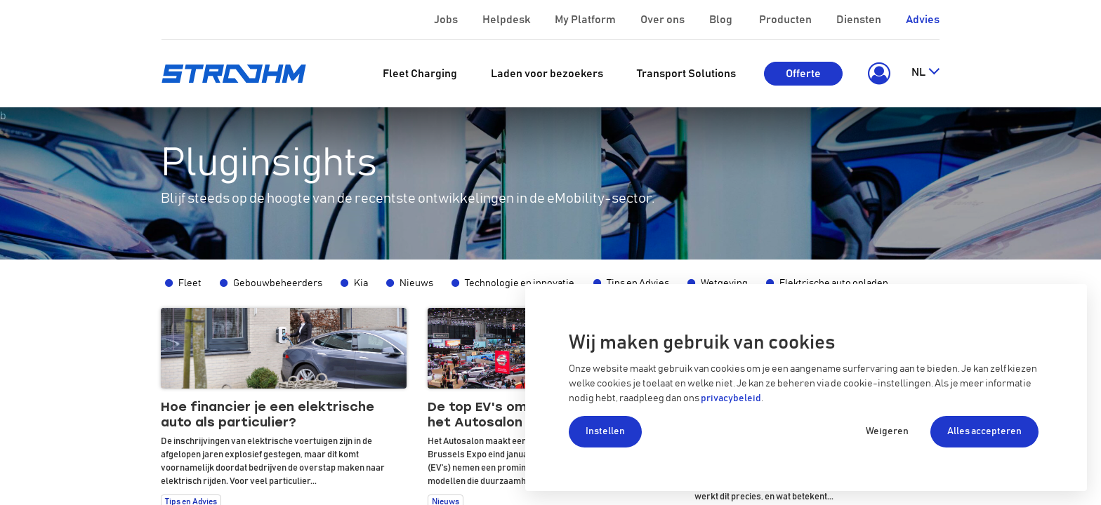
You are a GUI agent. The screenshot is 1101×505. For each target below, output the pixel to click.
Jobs (447, 19)
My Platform (585, 19)
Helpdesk (507, 19)
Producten (786, 19)
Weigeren (887, 431)
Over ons (663, 19)
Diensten (859, 19)
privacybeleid (731, 398)
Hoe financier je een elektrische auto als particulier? (267, 415)
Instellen (605, 431)
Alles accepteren (984, 431)
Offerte (803, 73)
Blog (721, 19)
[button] (876, 73)
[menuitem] (420, 74)
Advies (923, 19)
